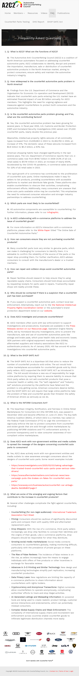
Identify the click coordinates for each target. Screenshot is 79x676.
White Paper (44, 230)
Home (8, 13)
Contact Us (54, 671)
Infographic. (53, 212)
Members (19, 13)
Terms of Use (63, 671)
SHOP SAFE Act (55, 22)
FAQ (52, 13)
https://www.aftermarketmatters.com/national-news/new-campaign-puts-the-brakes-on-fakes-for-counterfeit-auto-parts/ (41, 478)
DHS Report (38, 22)
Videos (44, 13)
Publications (63, 13)
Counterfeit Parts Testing (17, 22)
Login (71, 671)
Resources (33, 13)
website (48, 311)
